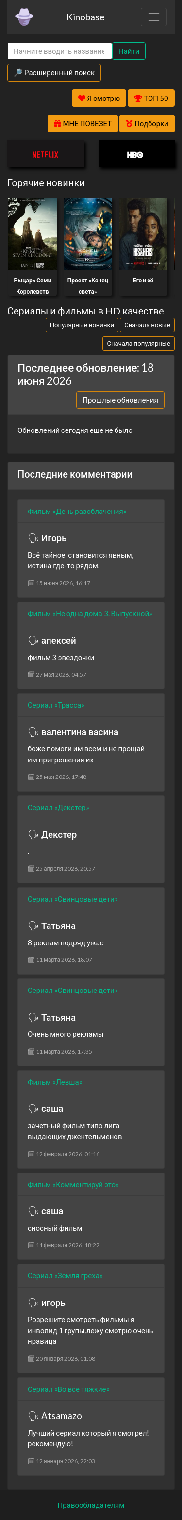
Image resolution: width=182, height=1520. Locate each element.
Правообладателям (91, 1505)
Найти (128, 51)
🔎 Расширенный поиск (54, 72)
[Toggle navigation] (154, 17)
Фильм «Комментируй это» (73, 1184)
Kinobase (85, 16)
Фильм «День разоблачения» (77, 511)
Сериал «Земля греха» (65, 1275)
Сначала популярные (138, 343)
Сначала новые (147, 325)
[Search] (59, 51)
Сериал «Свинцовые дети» (73, 898)
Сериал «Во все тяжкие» (69, 1389)
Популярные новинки (82, 325)
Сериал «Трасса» (56, 704)
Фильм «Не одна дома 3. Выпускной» (90, 613)
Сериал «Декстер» (58, 807)
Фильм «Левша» (55, 1081)
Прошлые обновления (120, 400)
